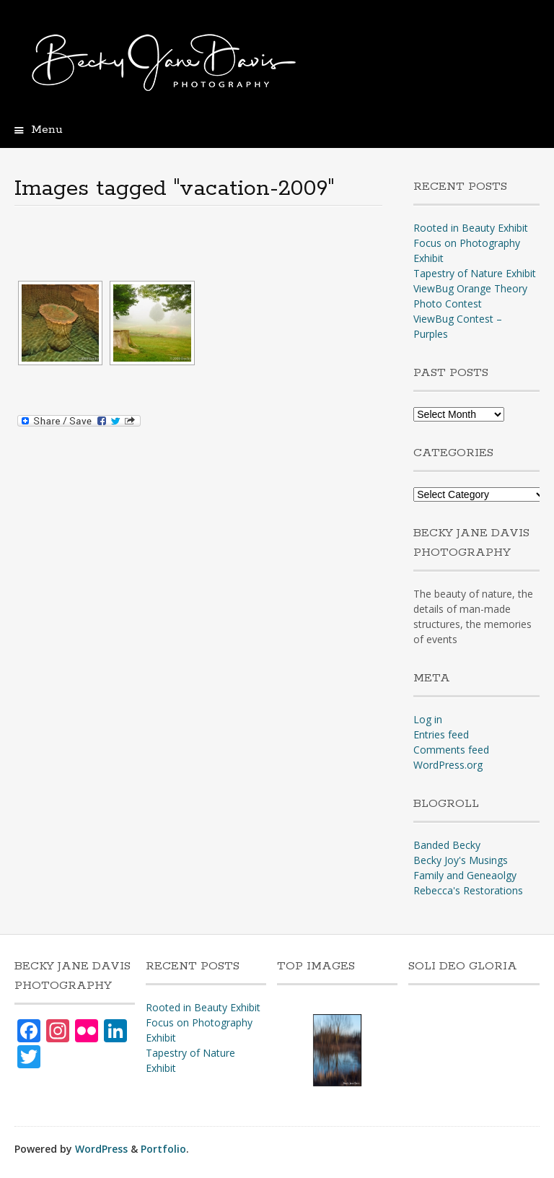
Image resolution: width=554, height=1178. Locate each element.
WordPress (101, 1149)
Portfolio (163, 1149)
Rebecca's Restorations (468, 890)
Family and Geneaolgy (464, 875)
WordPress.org (448, 765)
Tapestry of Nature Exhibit (474, 273)
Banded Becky (446, 845)
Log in (427, 719)
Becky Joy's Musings (460, 860)
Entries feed (441, 734)
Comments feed (451, 749)
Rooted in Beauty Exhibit (470, 228)
